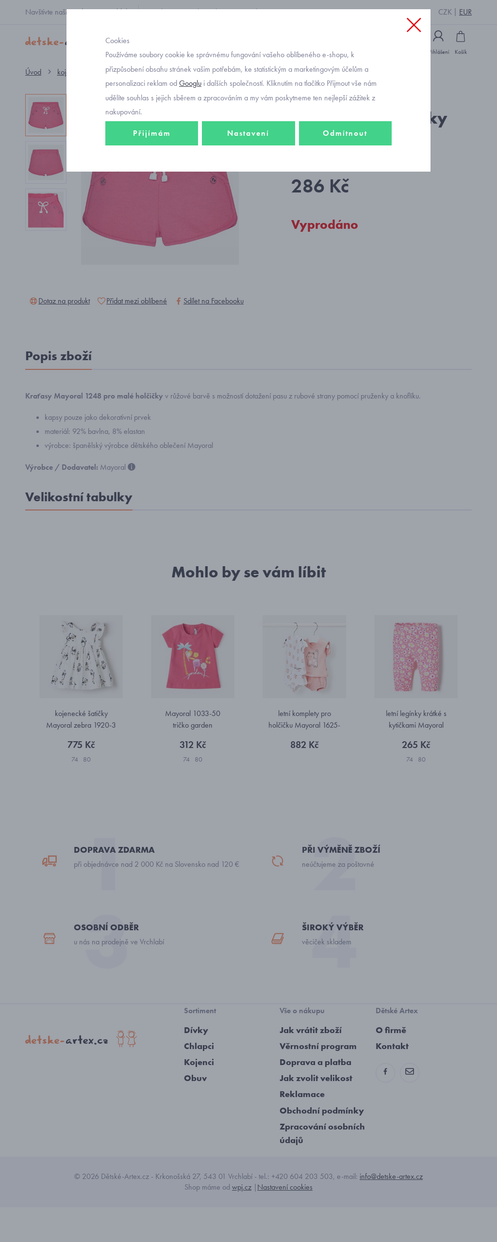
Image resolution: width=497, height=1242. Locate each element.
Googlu (190, 123)
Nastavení (248, 173)
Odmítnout (345, 173)
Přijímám (152, 173)
